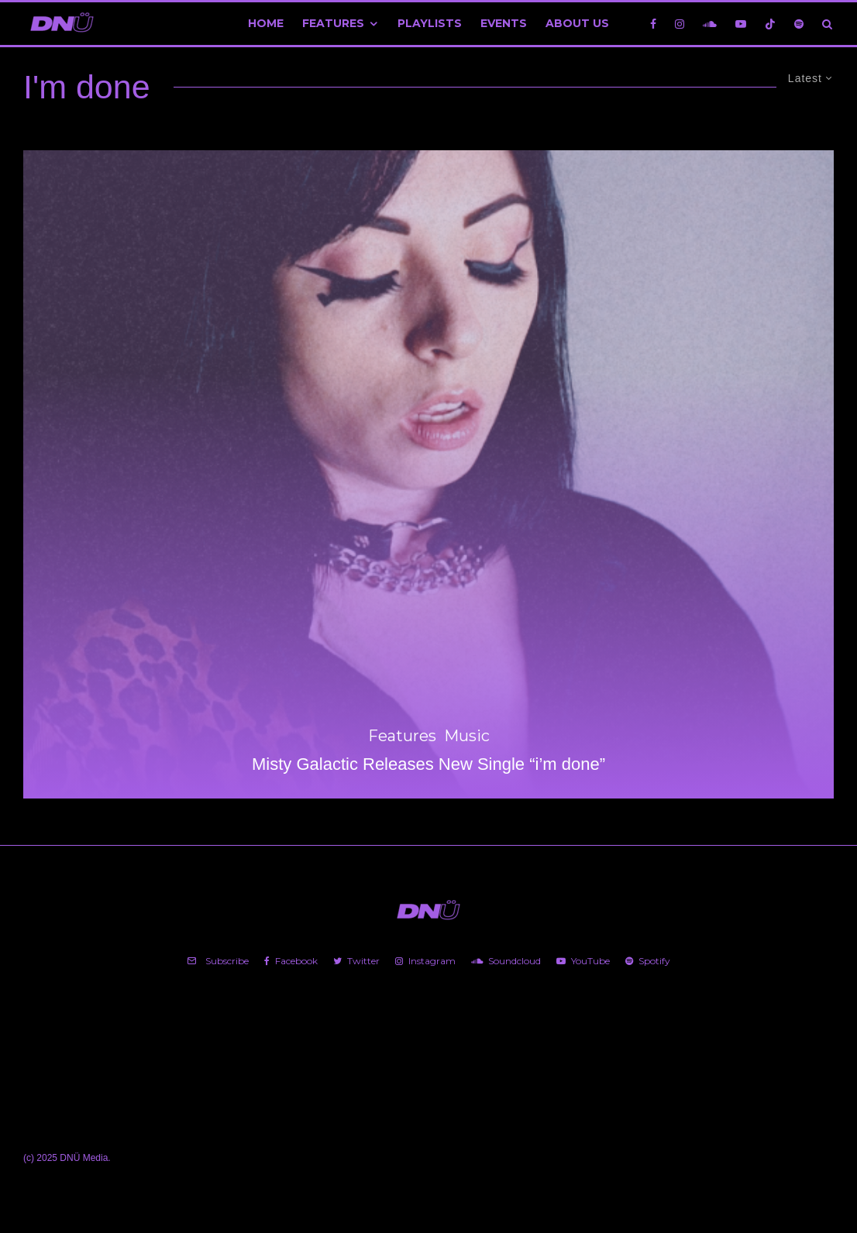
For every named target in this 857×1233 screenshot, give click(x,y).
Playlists (430, 23)
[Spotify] (799, 23)
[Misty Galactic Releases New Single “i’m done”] (428, 474)
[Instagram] (680, 23)
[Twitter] (356, 961)
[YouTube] (740, 23)
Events (503, 23)
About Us (577, 23)
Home (266, 23)
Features (333, 23)
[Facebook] (653, 23)
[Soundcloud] (710, 23)
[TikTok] (770, 23)
